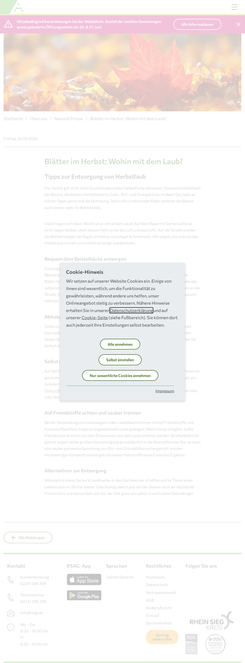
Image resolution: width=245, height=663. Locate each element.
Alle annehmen (120, 344)
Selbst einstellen (120, 359)
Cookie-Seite (95, 317)
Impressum (165, 390)
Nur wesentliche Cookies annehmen (120, 375)
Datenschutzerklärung (131, 310)
